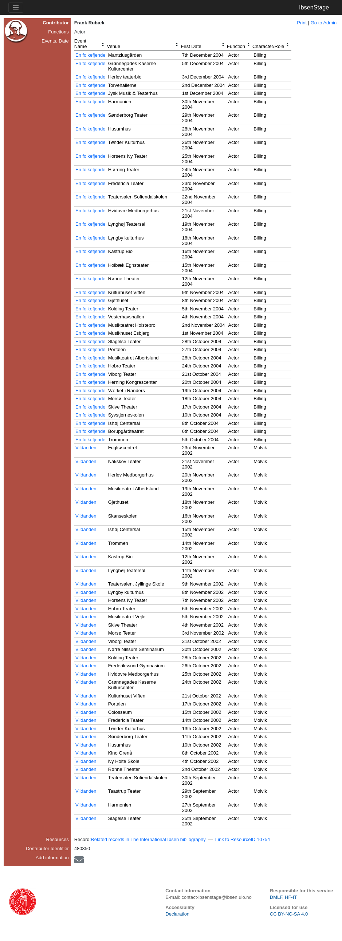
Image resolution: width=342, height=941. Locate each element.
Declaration (177, 914)
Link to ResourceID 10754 (242, 839)
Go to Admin (324, 22)
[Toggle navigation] (15, 8)
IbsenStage (314, 7)
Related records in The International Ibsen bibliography (148, 839)
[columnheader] (90, 44)
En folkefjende (90, 55)
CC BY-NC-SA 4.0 (289, 914)
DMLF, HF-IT (283, 897)
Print (302, 22)
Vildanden (86, 447)
